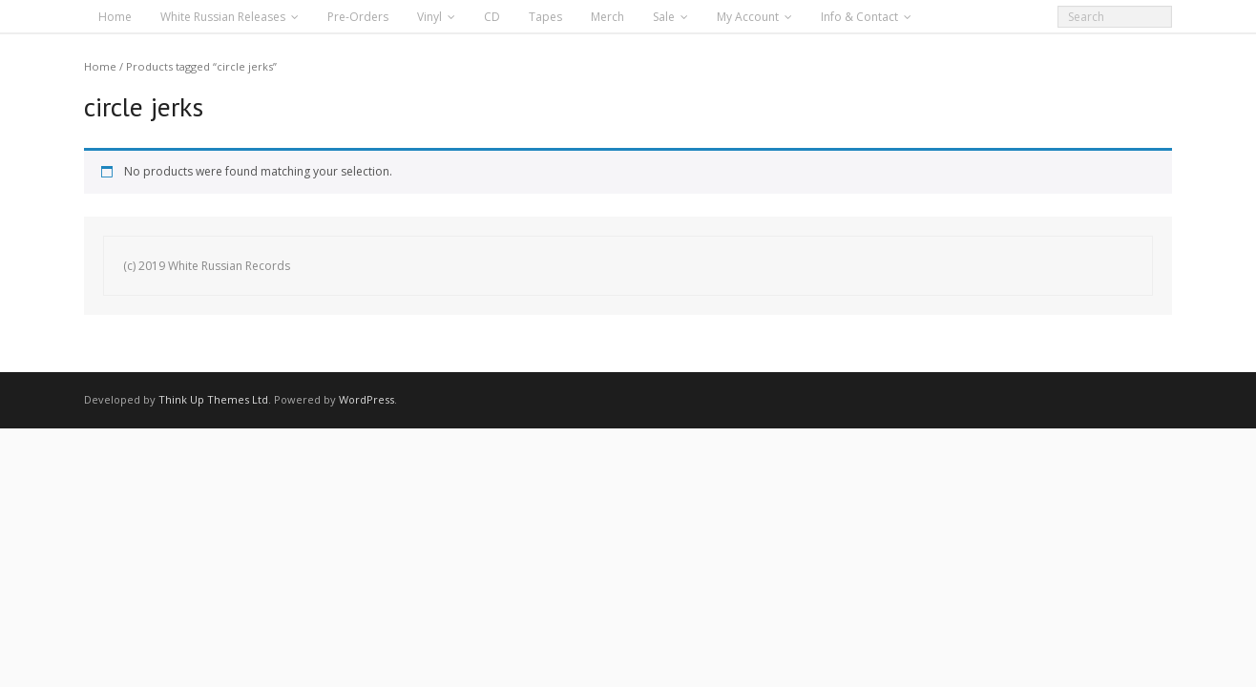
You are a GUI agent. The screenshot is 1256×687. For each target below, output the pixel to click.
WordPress (366, 399)
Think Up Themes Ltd (213, 399)
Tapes (545, 17)
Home (115, 17)
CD (492, 17)
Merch (607, 17)
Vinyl (429, 17)
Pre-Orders (357, 17)
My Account (748, 17)
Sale (664, 17)
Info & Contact (859, 17)
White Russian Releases (222, 17)
